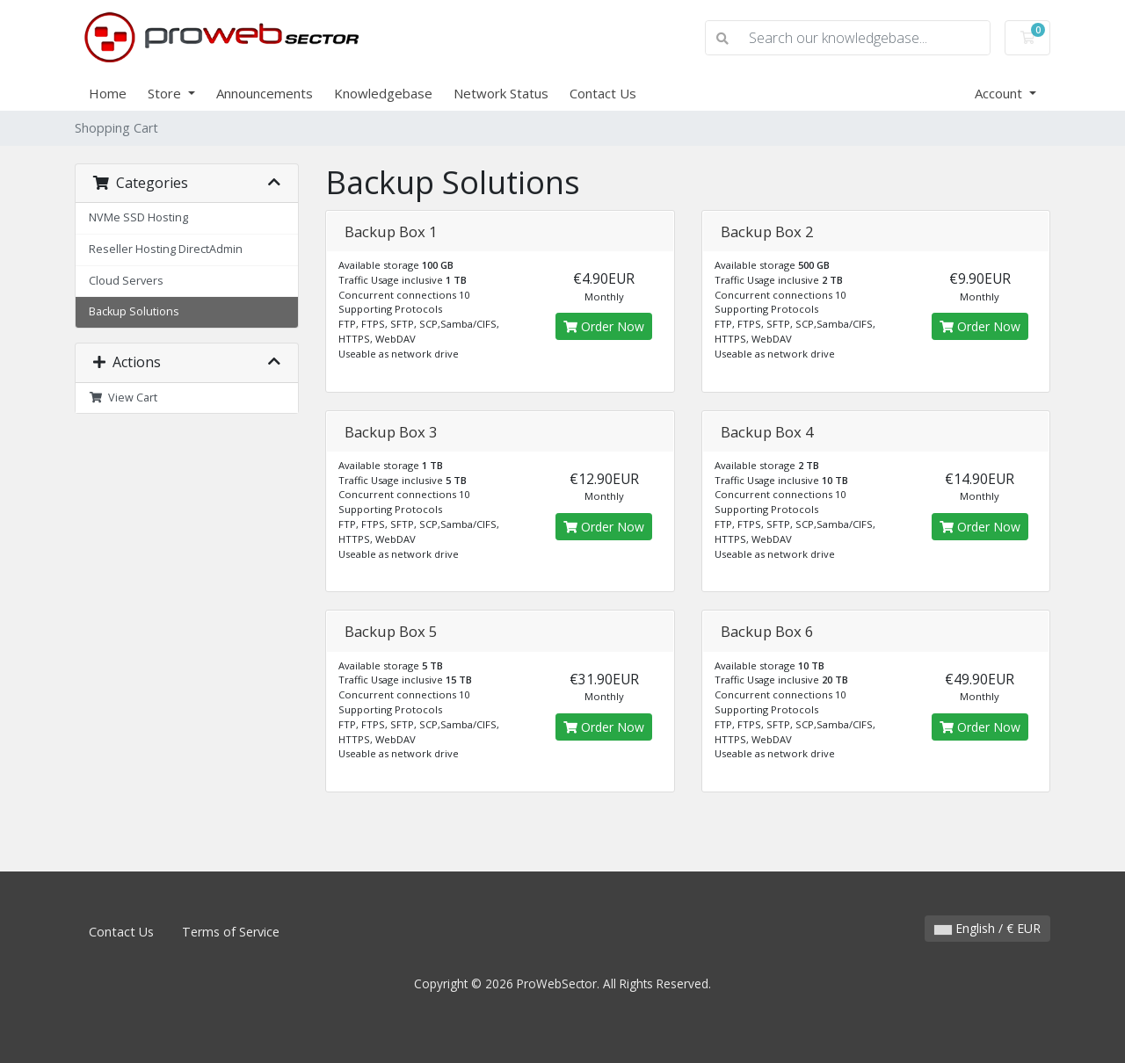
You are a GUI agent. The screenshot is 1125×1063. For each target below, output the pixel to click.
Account (1000, 93)
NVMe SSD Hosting (138, 217)
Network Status (501, 93)
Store (166, 93)
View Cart (123, 397)
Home (108, 93)
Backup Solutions (134, 311)
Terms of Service (230, 931)
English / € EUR (987, 928)
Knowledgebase (383, 93)
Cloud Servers (126, 280)
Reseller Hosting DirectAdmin (166, 249)
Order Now (603, 326)
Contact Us (603, 93)
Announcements (264, 93)
